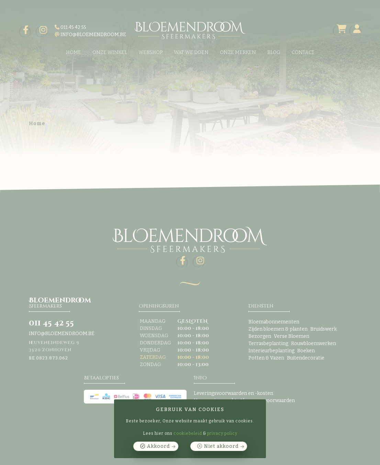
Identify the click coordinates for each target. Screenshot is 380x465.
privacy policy (222, 433)
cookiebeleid (188, 433)
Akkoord (158, 446)
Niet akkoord (221, 446)
